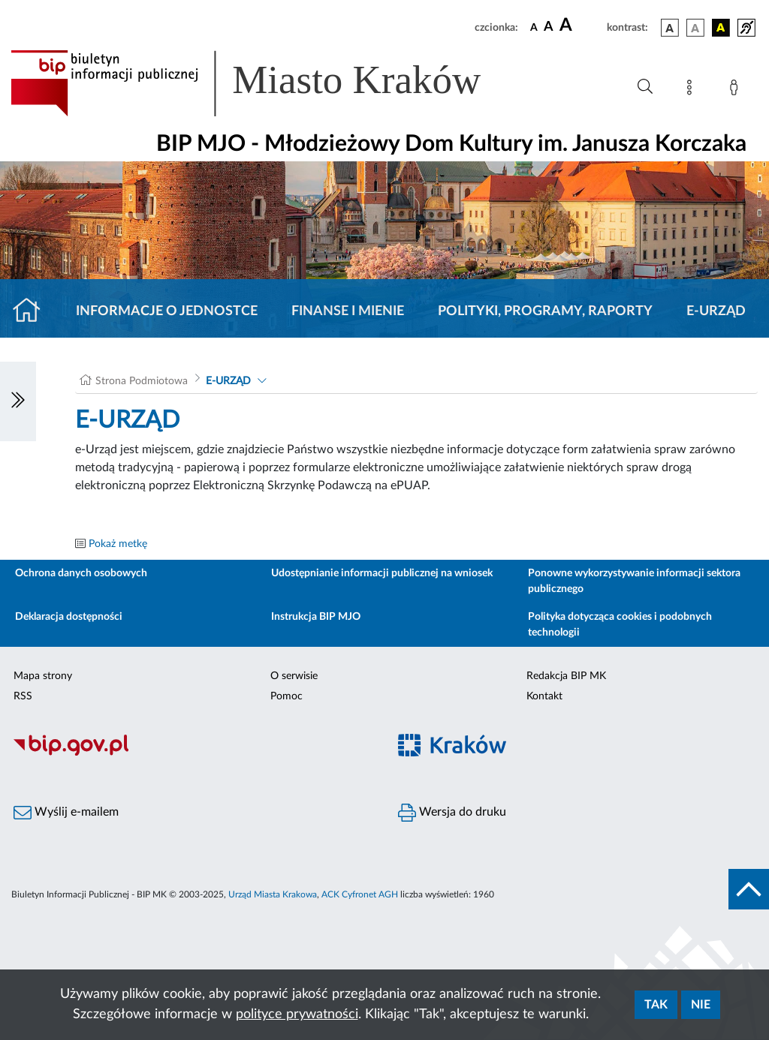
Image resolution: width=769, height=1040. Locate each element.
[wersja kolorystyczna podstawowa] (670, 28)
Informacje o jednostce (167, 311)
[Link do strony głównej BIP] (267, 83)
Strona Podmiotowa (141, 381)
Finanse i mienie (347, 311)
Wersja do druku (452, 813)
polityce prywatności (297, 1014)
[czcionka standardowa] (534, 27)
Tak (656, 1005)
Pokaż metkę (118, 544)
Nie (700, 1005)
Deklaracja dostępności (68, 617)
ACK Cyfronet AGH (359, 894)
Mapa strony (43, 676)
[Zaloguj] (736, 90)
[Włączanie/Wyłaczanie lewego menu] (18, 401)
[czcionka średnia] (548, 27)
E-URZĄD (716, 311)
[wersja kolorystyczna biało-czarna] (695, 28)
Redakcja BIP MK (566, 676)
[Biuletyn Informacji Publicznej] (192, 753)
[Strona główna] (32, 311)
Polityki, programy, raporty (545, 311)
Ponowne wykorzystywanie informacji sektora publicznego (634, 581)
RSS (23, 696)
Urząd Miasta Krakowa (272, 894)
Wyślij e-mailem (66, 813)
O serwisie (294, 676)
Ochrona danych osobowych (81, 573)
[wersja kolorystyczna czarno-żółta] (721, 28)
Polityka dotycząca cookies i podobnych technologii (620, 625)
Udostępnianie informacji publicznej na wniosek (382, 573)
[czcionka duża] (581, 25)
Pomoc (286, 696)
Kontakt (544, 696)
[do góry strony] (748, 889)
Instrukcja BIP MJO (315, 617)
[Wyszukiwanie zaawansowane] (645, 87)
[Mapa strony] (692, 90)
